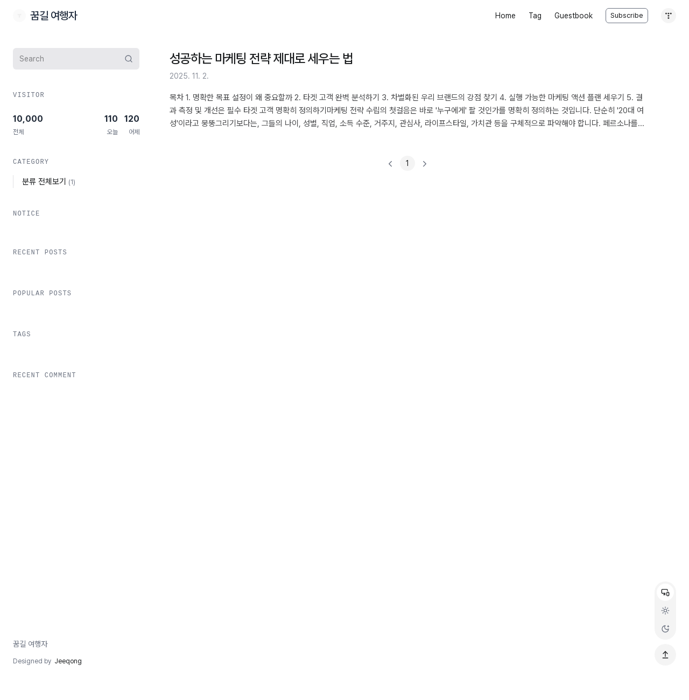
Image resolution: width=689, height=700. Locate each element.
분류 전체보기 (48, 181)
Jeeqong (68, 661)
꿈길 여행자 (30, 644)
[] (407, 163)
